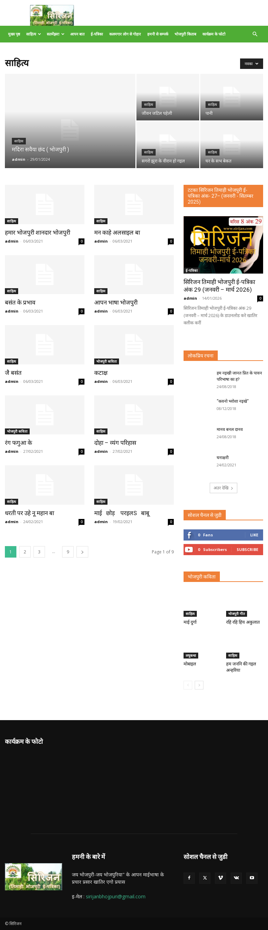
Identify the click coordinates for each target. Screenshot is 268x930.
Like (254, 534)
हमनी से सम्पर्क (157, 34)
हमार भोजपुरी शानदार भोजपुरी (37, 232)
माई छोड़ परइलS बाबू (121, 513)
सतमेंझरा (56, 34)
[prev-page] (188, 685)
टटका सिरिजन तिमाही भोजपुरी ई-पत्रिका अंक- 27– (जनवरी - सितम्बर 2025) (220, 196)
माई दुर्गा (190, 622)
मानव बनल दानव (230, 429)
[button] (254, 34)
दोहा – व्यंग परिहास (115, 442)
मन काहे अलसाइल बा (117, 232)
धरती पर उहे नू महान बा (29, 513)
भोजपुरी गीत (236, 613)
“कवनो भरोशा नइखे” (232, 401)
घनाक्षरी (223, 457)
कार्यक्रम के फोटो (213, 34)
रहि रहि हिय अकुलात (243, 622)
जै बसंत (13, 372)
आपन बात (77, 34)
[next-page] (82, 552)
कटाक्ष (100, 372)
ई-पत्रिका (97, 34)
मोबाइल (190, 664)
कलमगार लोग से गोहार (125, 34)
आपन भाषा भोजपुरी (115, 302)
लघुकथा (191, 655)
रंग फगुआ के (18, 442)
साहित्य (33, 34)
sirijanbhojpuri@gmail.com (116, 896)
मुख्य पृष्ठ (14, 34)
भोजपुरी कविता (106, 361)
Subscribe (247, 549)
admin (18, 159)
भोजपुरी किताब (185, 34)
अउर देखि (223, 488)
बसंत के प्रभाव (20, 302)
